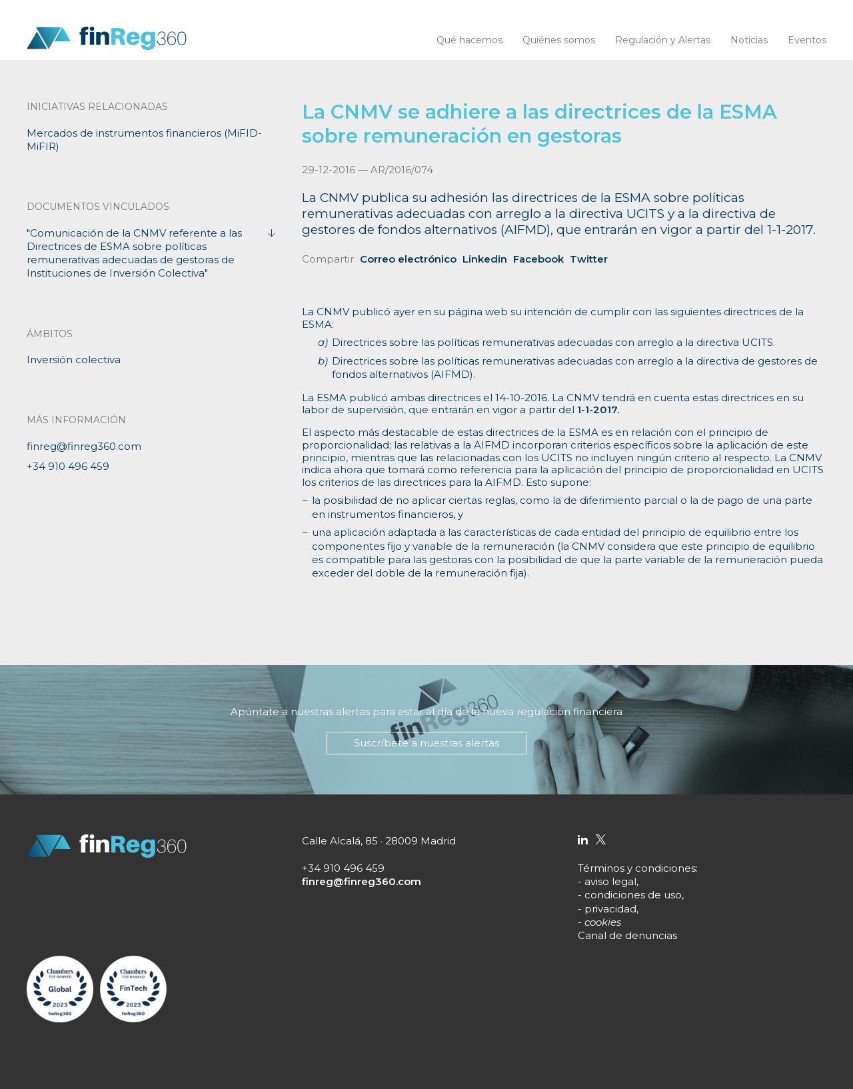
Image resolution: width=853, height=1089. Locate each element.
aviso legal (610, 881)
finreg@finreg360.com (84, 446)
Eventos (807, 40)
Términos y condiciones (637, 868)
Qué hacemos (469, 40)
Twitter (589, 259)
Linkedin (484, 259)
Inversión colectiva (74, 359)
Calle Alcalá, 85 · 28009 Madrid (379, 840)
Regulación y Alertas (662, 40)
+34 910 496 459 (68, 466)
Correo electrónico (408, 259)
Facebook (538, 259)
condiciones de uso (633, 894)
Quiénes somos (558, 40)
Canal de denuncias (627, 935)
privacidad (610, 908)
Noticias (749, 40)
